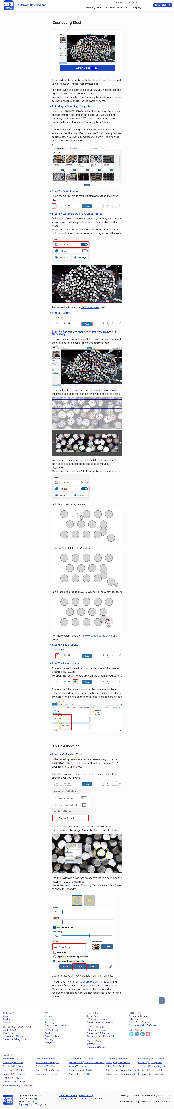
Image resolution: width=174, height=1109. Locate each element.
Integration (50, 1042)
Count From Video (107, 1036)
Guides (48, 1033)
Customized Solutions (56, 1025)
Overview (92, 1036)
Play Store (8, 1033)
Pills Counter (135, 1019)
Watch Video (87, 68)
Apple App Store (11, 1030)
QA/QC (100, 7)
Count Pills (92, 1016)
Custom (7, 1019)
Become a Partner (96, 1047)
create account (123, 2)
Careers (7, 1022)
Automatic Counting (139, 1016)
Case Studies (52, 1036)
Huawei (104, 1019)
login (135, 2)
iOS (89, 1019)
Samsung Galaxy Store (15, 1039)
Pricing (48, 1016)
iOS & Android (104, 1033)
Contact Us (162, 5)
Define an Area (90, 307)
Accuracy (90, 7)
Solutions (110, 7)
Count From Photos (139, 1022)
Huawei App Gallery (13, 1036)
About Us (8, 1016)
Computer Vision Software (142, 1025)
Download (50, 1019)
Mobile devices (105, 1022)
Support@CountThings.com (95, 981)
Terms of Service (68, 1095)
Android (95, 1019)
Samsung (92, 1022)
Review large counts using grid (99, 635)
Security (49, 1039)
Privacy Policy (86, 1095)
